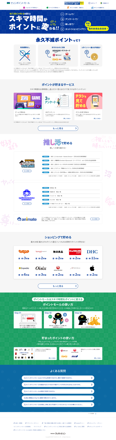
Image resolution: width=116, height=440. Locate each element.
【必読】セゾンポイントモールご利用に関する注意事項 (89, 176)
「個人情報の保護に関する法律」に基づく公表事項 (57, 423)
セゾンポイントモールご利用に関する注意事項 (58, 426)
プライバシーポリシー (33, 423)
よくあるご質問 (80, 426)
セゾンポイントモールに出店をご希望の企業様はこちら (30, 430)
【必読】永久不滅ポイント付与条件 (55, 176)
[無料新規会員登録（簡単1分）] (98, 28)
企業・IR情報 (18, 423)
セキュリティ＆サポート (95, 426)
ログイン (93, 3)
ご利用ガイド (105, 3)
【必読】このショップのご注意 (70, 176)
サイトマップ (37, 426)
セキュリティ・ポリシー (95, 423)
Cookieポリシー (80, 423)
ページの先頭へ (92, 413)
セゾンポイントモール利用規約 (22, 426)
